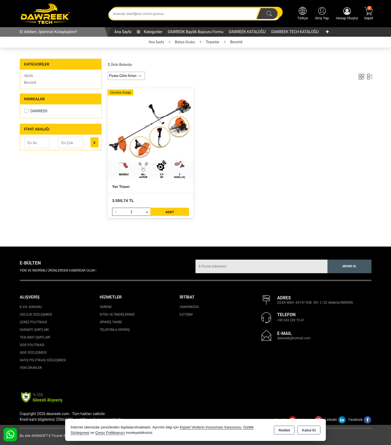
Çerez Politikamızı (110, 433)
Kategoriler (149, 32)
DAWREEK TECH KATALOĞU (295, 32)
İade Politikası (32, 345)
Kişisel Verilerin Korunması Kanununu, (211, 427)
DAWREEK (36, 111)
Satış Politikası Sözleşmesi (43, 360)
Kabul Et (309, 430)
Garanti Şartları (34, 330)
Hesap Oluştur (347, 13)
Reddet (284, 430)
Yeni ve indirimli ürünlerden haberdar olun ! (58, 270)
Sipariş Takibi (111, 322)
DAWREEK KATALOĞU (247, 32)
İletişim (186, 314)
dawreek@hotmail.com (294, 338)
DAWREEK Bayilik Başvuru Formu (195, 32)
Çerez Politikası (33, 322)
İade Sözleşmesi (33, 352)
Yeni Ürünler (31, 368)
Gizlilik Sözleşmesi (36, 314)
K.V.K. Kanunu (31, 307)
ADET (169, 212)
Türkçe (302, 13)
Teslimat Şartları (35, 337)
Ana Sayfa (122, 32)
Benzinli (30, 82)
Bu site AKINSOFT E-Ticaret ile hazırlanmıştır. (55, 436)
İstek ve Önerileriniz (117, 314)
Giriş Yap (322, 13)
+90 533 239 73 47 (290, 320)
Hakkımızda (189, 307)
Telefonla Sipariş (115, 330)
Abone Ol (349, 266)
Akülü (28, 75)
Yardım (106, 307)
